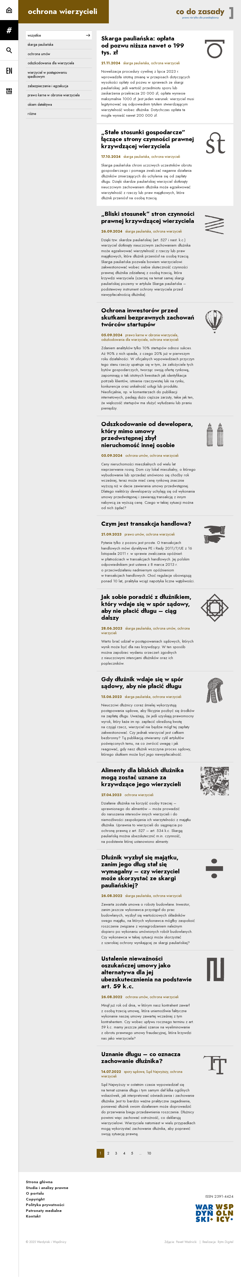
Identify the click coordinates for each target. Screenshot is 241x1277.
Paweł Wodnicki (186, 1267)
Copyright (35, 1224)
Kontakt (33, 1241)
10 (150, 1178)
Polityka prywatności (45, 1230)
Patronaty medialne (44, 1236)
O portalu (35, 1219)
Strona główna (39, 1207)
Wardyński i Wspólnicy (51, 1267)
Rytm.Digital (225, 1267)
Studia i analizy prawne (47, 1213)
